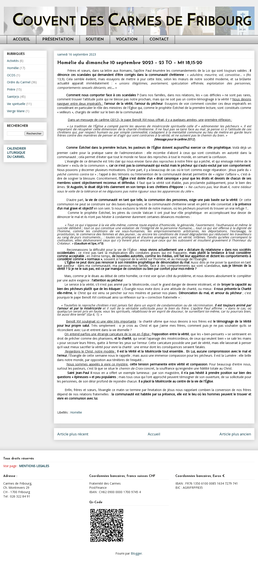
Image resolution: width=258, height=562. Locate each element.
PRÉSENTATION (58, 39)
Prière (11, 89)
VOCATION (127, 39)
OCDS (11, 75)
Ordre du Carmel (18, 82)
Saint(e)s (13, 96)
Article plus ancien (235, 433)
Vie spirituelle (16, 104)
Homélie (76, 412)
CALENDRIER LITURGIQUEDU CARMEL (16, 152)
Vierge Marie (16, 111)
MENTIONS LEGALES (34, 466)
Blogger (136, 553)
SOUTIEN (95, 39)
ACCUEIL (21, 39)
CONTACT (159, 39)
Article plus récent (72, 433)
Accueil (154, 433)
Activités (13, 61)
